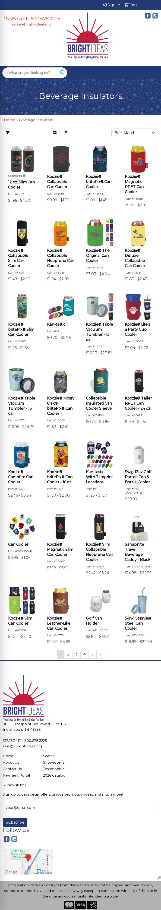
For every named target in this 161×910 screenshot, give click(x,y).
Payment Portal (16, 775)
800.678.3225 (45, 19)
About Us (11, 762)
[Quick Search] (29, 72)
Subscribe (15, 822)
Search (49, 756)
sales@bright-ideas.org (31, 24)
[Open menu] (151, 72)
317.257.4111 (15, 19)
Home (8, 756)
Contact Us (12, 769)
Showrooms (53, 762)
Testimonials (53, 769)
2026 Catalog (54, 775)
